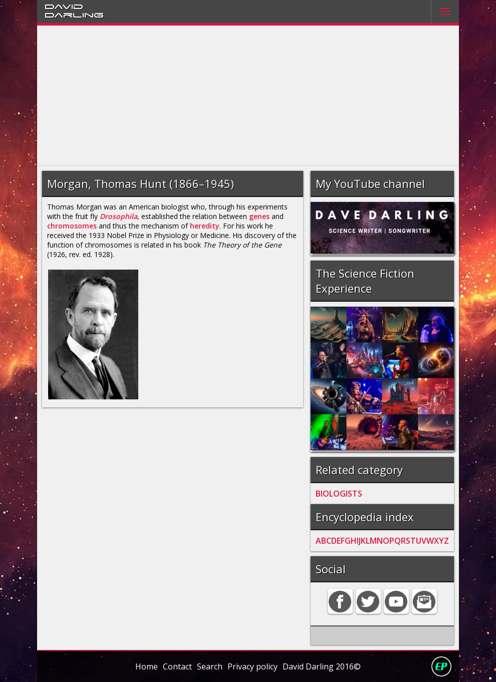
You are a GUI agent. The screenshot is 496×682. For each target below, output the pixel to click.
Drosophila (118, 216)
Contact (177, 666)
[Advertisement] (248, 96)
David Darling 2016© (322, 666)
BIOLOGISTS (339, 493)
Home (146, 666)
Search (209, 666)
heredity (204, 226)
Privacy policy (252, 666)
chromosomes (72, 226)
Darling (74, 15)
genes (259, 216)
